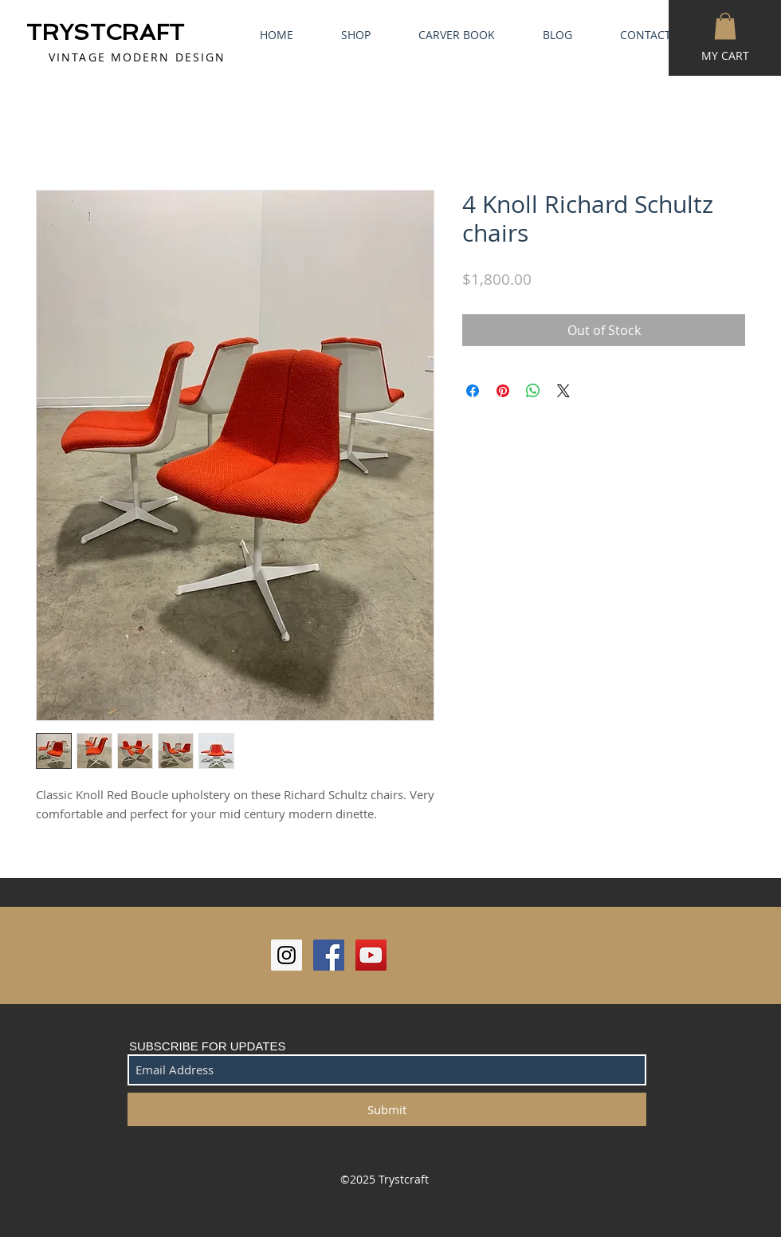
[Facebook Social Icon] (328, 955)
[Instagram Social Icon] (286, 955)
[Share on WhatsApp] (533, 390)
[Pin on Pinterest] (502, 390)
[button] (725, 26)
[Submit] (387, 1109)
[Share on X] (563, 390)
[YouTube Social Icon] (371, 955)
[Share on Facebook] (472, 390)
